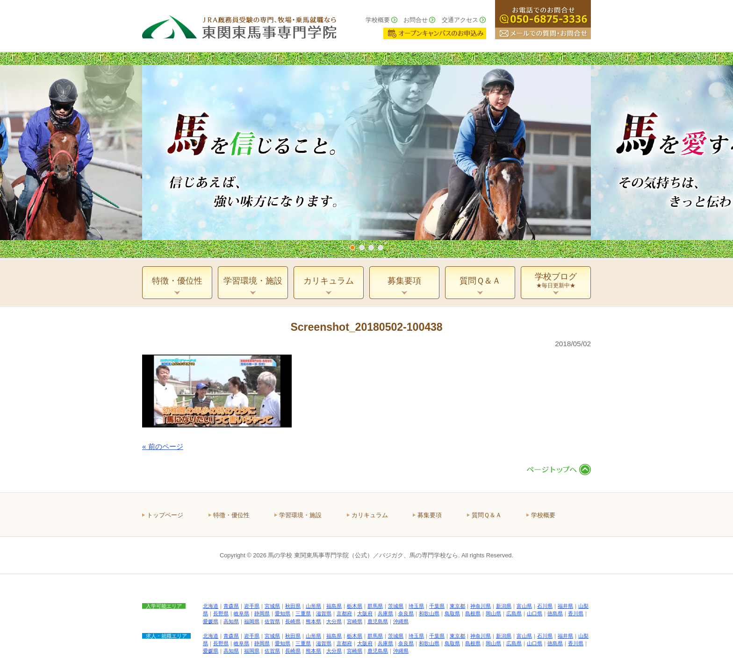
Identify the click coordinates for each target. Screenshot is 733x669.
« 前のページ (162, 446)
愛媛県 (210, 621)
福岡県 (251, 621)
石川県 (545, 606)
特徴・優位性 (231, 515)
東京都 (457, 606)
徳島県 (555, 613)
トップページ (165, 515)
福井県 (565, 606)
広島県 (514, 613)
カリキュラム (370, 515)
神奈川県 (480, 606)
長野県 (221, 613)
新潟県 (503, 606)
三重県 (303, 613)
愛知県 (282, 613)
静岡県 (262, 613)
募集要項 (429, 515)
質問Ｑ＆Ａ (487, 515)
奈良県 (406, 613)
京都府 (344, 613)
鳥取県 (452, 613)
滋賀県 (323, 613)
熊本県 (313, 621)
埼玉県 (416, 606)
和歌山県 (429, 613)
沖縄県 (401, 621)
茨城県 (395, 606)
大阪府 (365, 613)
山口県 (534, 613)
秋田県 (293, 606)
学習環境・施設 (300, 515)
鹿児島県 (377, 621)
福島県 (334, 606)
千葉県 (437, 606)
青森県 (231, 606)
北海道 (210, 606)
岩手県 (251, 606)
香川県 (575, 613)
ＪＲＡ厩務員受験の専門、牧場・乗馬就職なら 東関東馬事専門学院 (239, 26)
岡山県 (493, 613)
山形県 (313, 606)
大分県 (334, 621)
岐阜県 (241, 613)
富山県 (524, 606)
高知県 (231, 621)
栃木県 (354, 606)
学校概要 (378, 19)
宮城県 (272, 606)
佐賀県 (272, 621)
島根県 (473, 613)
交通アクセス (460, 19)
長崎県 (293, 621)
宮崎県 (354, 621)
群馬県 (375, 606)
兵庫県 (385, 613)
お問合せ (415, 19)
